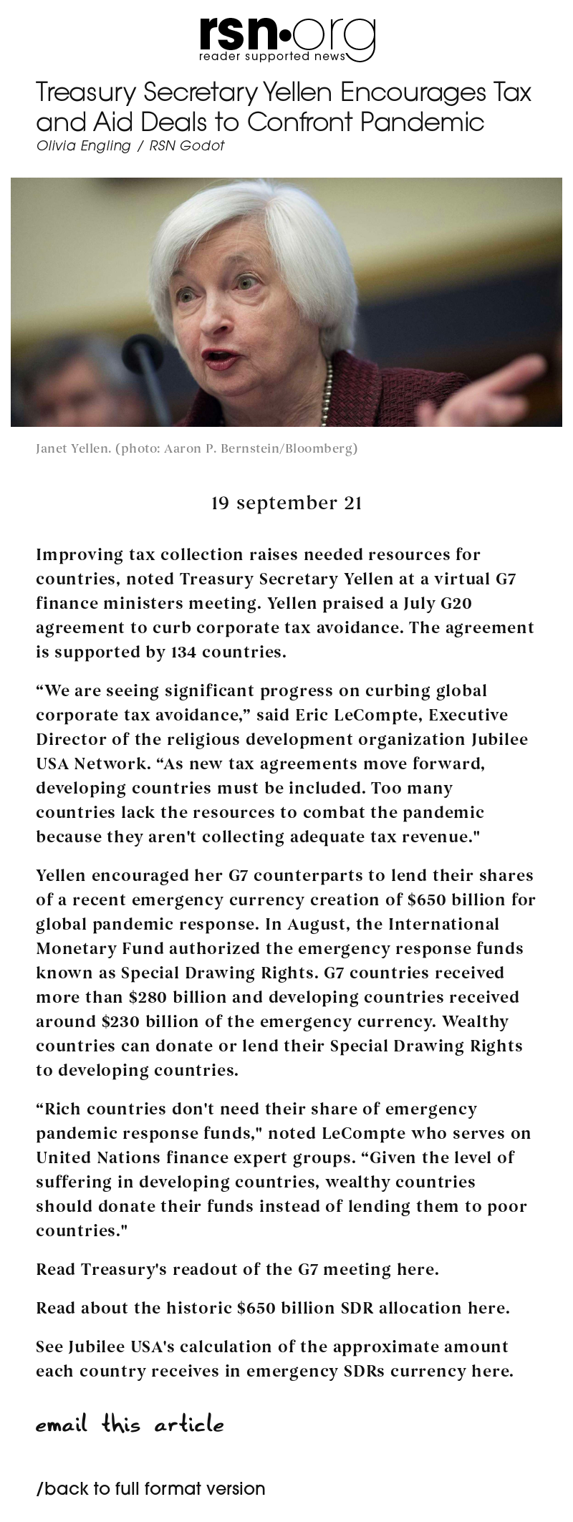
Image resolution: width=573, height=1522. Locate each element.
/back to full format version (151, 1490)
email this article (130, 1424)
